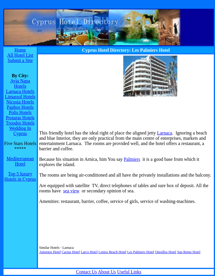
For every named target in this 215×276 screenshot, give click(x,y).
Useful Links (129, 271)
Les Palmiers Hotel (140, 252)
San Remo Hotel (188, 252)
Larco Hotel (89, 252)
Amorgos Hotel (50, 252)
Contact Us (86, 271)
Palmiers (132, 159)
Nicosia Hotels (20, 101)
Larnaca (164, 132)
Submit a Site (20, 60)
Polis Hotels (20, 112)
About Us (107, 271)
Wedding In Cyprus (20, 131)
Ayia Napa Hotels (20, 83)
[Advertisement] (75, 92)
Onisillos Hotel (165, 252)
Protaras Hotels (20, 117)
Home (20, 49)
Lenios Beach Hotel (112, 252)
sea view (71, 190)
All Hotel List (20, 55)
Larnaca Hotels (20, 91)
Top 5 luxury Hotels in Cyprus (20, 176)
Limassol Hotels (20, 96)
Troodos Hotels (20, 122)
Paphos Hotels (20, 107)
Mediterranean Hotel (20, 161)
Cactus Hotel (71, 252)
